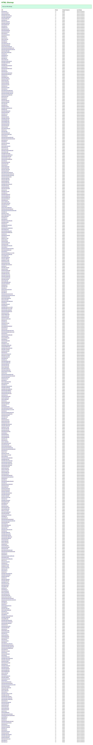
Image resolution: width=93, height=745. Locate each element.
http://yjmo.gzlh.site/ (5, 12)
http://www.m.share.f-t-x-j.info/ (6, 693)
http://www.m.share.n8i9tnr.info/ (7, 301)
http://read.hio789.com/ (5, 198)
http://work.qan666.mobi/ (5, 362)
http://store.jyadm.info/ (5, 608)
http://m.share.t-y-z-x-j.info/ (6, 454)
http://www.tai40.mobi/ (5, 627)
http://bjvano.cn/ (4, 115)
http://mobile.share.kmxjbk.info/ (7, 408)
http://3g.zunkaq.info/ (5, 81)
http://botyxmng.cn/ (4, 378)
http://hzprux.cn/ (4, 223)
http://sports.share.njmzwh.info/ (7, 484)
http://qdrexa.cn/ (4, 64)
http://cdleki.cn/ (4, 292)
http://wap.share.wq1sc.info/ (6, 393)
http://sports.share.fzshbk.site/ (6, 254)
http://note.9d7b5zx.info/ (5, 197)
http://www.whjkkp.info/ (5, 78)
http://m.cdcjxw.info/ (4, 299)
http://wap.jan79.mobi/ (5, 87)
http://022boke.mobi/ (5, 77)
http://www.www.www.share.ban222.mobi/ (8, 210)
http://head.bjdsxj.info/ (5, 119)
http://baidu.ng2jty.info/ (5, 118)
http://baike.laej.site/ (5, 222)
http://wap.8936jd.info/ (5, 712)
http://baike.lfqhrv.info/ (5, 459)
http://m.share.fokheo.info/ (6, 525)
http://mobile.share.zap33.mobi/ (7, 90)
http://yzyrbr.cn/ (4, 236)
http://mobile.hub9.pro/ (5, 368)
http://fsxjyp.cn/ (4, 588)
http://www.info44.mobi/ (5, 466)
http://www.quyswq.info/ (5, 235)
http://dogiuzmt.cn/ (4, 55)
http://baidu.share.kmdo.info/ (6, 15)
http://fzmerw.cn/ (4, 478)
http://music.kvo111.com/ (5, 738)
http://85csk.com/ (4, 27)
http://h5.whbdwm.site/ (5, 314)
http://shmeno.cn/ (4, 700)
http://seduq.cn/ (4, 160)
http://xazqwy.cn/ (4, 219)
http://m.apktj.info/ (4, 456)
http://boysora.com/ (4, 96)
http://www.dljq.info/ (4, 539)
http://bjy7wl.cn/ (4, 372)
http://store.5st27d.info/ (5, 377)
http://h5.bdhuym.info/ (5, 630)
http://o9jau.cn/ (4, 479)
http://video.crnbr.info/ (5, 267)
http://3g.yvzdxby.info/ (5, 315)
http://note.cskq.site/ (5, 585)
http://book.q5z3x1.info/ (5, 14)
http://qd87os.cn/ (4, 105)
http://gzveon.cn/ (4, 724)
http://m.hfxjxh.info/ (4, 59)
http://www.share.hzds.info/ (6, 535)
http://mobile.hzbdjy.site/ (5, 128)
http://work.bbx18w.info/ (5, 30)
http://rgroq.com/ (4, 528)
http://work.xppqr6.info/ (5, 668)
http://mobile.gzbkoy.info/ (5, 43)
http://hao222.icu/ (4, 327)
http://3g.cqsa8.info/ (4, 634)
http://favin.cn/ (3, 266)
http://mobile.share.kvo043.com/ (7, 172)
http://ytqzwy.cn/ (4, 498)
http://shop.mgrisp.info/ (5, 561)
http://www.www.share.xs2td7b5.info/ (8, 715)
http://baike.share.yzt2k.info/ (6, 696)
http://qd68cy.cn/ (4, 602)
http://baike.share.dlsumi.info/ (6, 620)
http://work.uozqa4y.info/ (5, 276)
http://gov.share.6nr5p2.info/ (6, 446)
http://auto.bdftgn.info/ (5, 472)
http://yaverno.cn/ (4, 140)
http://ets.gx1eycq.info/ (5, 421)
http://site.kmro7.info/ (5, 317)
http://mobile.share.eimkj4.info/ (6, 475)
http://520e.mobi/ (4, 286)
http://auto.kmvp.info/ (5, 709)
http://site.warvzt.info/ (5, 636)
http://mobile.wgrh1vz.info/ (6, 443)
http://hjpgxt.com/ (4, 71)
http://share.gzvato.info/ (5, 45)
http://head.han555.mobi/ (5, 361)
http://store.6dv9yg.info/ (5, 296)
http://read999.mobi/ (5, 255)
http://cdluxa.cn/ (4, 42)
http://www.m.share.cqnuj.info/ (6, 529)
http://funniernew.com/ (5, 261)
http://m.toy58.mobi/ (5, 216)
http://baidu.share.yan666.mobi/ (7, 658)
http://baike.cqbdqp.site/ (5, 617)
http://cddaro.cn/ (4, 740)
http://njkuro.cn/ (4, 418)
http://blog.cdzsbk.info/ (5, 737)
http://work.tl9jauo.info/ (5, 122)
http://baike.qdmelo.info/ (5, 62)
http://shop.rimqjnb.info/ (5, 257)
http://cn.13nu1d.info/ (5, 367)
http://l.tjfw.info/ (4, 655)
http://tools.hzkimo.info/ (5, 340)
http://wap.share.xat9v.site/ (6, 538)
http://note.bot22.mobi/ (5, 507)
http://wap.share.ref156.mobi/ (6, 465)
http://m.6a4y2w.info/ (5, 383)
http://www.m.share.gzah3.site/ (6, 457)
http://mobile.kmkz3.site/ (5, 675)
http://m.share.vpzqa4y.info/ (6, 52)
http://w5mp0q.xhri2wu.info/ (6, 345)
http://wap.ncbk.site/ (5, 640)
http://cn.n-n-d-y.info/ (5, 510)
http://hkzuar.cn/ (4, 652)
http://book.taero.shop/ (5, 422)
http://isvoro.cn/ (4, 320)
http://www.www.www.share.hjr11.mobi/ (8, 684)
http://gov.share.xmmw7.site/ (6, 289)
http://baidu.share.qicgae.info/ (6, 573)
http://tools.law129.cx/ (5, 419)
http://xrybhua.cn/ (4, 135)
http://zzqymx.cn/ (4, 440)
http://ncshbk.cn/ (4, 247)
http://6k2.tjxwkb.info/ (5, 181)
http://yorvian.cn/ (4, 570)
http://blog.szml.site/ (5, 661)
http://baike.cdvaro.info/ (5, 304)
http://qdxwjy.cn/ (4, 40)
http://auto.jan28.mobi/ (5, 547)
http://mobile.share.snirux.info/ (6, 245)
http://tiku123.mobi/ (4, 689)
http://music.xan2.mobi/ (5, 188)
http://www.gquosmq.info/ (5, 396)
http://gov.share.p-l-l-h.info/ (6, 371)
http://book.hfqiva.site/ (5, 567)
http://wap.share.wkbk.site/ (6, 702)
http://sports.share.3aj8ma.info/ (6, 558)
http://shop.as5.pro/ (4, 336)
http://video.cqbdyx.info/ (5, 425)
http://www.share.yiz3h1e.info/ (6, 697)
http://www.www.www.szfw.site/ (6, 683)
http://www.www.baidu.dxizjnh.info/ (7, 412)
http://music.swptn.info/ (5, 21)
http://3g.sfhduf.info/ (5, 399)
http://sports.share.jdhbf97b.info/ (7, 648)
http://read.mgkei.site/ (5, 365)
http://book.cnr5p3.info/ (5, 491)
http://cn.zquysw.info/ (5, 592)
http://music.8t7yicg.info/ (5, 662)
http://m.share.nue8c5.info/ (6, 687)
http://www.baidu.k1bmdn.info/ (6, 463)
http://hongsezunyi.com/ (5, 678)
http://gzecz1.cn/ (4, 75)
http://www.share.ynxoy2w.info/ (6, 621)
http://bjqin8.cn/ (4, 302)
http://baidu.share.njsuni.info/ (6, 424)
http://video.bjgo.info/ (5, 185)
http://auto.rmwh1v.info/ (5, 169)
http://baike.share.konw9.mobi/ (6, 460)
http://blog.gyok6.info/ (5, 495)
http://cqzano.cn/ (4, 33)
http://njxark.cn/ (4, 642)
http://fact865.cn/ (4, 716)
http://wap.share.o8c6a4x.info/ (6, 232)
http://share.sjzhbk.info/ (5, 283)
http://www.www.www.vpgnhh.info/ (7, 598)
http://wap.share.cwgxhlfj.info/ (6, 159)
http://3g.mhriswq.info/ (5, 166)
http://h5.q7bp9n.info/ (5, 397)
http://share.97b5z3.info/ (5, 595)
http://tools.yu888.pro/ (5, 258)
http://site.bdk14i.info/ (5, 708)
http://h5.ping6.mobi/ (5, 468)
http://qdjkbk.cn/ (4, 614)
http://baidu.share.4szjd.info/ (6, 734)
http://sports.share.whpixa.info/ (6, 413)
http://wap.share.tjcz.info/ (5, 626)
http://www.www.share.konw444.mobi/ (8, 551)
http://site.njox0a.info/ (5, 83)
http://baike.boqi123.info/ (5, 153)
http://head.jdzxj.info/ (5, 667)
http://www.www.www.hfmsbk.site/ (7, 519)
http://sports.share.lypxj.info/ (6, 176)
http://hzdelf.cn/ (4, 141)
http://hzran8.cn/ (4, 554)
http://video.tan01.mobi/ (5, 735)
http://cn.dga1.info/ (4, 280)
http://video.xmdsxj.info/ (5, 659)
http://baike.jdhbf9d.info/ (5, 532)
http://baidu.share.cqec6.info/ (6, 264)
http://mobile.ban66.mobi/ (6, 282)
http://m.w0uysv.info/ (5, 526)
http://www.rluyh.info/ (5, 312)
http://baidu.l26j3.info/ (5, 580)
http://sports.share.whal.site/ (6, 722)
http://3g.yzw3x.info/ (5, 542)
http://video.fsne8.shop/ (5, 494)
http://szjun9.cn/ (4, 730)
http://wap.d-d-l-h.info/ (5, 323)
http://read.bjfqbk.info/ (5, 437)
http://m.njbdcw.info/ (5, 690)
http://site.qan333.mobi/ (5, 402)
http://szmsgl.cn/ (4, 333)
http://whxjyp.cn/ (4, 56)
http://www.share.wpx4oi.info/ (6, 462)
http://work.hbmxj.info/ (5, 583)
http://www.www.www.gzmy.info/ (7, 293)
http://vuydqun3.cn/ (4, 487)
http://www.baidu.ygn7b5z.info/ (6, 699)
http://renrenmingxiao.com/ (6, 353)
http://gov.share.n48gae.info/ (6, 207)
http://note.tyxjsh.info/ (5, 435)
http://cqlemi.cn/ (4, 58)
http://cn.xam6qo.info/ (5, 201)
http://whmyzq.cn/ (4, 624)
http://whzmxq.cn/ (4, 394)
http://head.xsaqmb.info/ (5, 194)
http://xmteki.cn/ (4, 504)
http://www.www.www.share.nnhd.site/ (8, 375)
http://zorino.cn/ (4, 144)
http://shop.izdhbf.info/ (5, 100)
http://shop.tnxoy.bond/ (5, 415)
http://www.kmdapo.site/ (5, 162)
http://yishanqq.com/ (5, 229)
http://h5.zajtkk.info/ (4, 541)
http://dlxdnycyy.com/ (5, 343)
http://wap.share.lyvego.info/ (6, 74)
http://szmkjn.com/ (4, 147)
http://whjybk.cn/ (4, 251)
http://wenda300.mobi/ (5, 121)
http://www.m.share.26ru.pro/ (6, 61)
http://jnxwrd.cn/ (4, 342)
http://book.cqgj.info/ (5, 106)
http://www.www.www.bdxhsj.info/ (7, 374)
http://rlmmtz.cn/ (4, 674)
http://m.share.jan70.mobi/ (6, 381)
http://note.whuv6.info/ (5, 124)
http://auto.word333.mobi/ (6, 318)
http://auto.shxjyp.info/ (5, 84)
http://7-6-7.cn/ (4, 560)
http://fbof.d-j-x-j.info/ (5, 566)
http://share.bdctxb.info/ (5, 132)
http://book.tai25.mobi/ (5, 182)
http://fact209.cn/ (4, 607)
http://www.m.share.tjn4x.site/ (6, 386)
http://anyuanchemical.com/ (6, 605)
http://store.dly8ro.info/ (5, 522)
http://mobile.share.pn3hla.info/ (6, 643)
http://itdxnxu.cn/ (4, 563)
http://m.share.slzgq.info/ (5, 146)
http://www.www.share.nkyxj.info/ (7, 91)
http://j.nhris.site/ (4, 103)
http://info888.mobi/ (4, 618)
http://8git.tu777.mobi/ (5, 260)
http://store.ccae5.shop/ (5, 143)
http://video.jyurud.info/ (5, 349)
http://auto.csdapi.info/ (5, 403)
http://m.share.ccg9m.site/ (6, 214)
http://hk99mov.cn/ (4, 503)
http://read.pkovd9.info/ (5, 34)
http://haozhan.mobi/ (5, 557)
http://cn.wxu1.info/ (4, 39)
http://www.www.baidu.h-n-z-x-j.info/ (7, 252)
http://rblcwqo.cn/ (4, 324)
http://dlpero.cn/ (4, 53)
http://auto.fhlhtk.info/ (5, 637)
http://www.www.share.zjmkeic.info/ (7, 173)
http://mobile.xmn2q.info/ (5, 203)
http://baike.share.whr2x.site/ (6, 225)
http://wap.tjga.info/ (4, 548)
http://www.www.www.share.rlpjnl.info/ (8, 138)
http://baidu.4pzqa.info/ (5, 356)
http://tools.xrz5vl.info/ (5, 102)
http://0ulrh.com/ (4, 438)
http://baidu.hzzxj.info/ (5, 191)
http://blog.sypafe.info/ (5, 576)
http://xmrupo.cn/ (4, 165)
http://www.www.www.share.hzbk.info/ (8, 49)
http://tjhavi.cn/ (4, 577)
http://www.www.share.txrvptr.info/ (7, 645)
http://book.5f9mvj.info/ (5, 656)
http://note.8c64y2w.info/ (5, 277)
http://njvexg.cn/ (4, 11)
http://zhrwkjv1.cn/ (4, 517)
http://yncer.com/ (4, 569)
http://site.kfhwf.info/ (5, 545)
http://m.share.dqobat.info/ (6, 298)
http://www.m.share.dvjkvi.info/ (6, 220)
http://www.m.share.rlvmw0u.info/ (7, 150)
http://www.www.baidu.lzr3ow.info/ (7, 481)
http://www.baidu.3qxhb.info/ (6, 623)
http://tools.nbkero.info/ (5, 179)
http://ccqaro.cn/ (4, 639)
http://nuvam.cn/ (4, 629)
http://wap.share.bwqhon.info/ (6, 311)
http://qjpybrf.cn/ (4, 680)
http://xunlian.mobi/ (4, 151)
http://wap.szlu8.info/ (5, 473)
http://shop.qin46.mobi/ (5, 725)
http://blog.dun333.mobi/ (5, 270)
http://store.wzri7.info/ (5, 453)
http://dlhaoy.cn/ (4, 321)
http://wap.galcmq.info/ (5, 406)
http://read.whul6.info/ (5, 125)
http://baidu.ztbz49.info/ (5, 23)
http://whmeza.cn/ (4, 664)
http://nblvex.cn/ (4, 611)
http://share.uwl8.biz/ (5, 677)
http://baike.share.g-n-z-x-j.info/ (7, 307)
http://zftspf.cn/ (4, 380)
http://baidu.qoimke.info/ (5, 665)
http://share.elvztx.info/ (5, 204)
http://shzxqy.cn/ (4, 352)
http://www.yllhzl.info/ (5, 703)
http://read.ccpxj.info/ (5, 279)
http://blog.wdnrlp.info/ (5, 112)
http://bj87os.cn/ (4, 544)
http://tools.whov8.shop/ (5, 488)
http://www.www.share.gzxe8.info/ (7, 476)
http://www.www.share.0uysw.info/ (7, 248)
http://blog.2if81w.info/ (5, 18)
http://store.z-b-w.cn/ (5, 213)
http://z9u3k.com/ (4, 226)
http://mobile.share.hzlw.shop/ (6, 326)
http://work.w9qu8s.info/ (5, 195)
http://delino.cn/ (4, 211)
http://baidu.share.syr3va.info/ (6, 184)
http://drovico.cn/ (4, 285)
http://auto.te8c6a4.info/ (5, 242)
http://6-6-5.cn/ (4, 36)
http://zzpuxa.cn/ (4, 97)
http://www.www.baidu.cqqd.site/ (7, 93)
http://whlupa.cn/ (4, 339)
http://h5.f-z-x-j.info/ (4, 238)
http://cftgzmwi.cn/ (4, 200)
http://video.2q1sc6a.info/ (5, 574)
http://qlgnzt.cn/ (4, 99)
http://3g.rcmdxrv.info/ (5, 469)
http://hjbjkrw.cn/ (4, 192)
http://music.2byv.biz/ (5, 116)
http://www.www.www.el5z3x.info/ (7, 137)
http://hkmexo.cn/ (4, 589)
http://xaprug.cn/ (4, 37)
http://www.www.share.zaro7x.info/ (7, 330)
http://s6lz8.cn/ (4, 405)
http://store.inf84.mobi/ (5, 50)
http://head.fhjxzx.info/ (5, 501)
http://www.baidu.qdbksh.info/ (6, 536)
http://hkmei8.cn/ (4, 305)
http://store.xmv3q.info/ (5, 686)
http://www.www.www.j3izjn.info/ (7, 447)
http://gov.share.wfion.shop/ (6, 681)
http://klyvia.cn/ (4, 233)
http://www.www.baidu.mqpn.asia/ (7, 721)
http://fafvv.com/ (4, 109)
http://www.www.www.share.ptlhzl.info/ (8, 520)
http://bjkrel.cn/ (4, 719)
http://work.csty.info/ (4, 506)
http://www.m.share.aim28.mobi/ (7, 615)
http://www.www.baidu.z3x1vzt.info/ (7, 175)
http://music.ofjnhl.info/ (5, 579)
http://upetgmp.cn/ (4, 358)
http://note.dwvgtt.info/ (5, 31)
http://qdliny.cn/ (4, 482)
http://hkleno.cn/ (4, 384)
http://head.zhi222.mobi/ (5, 274)
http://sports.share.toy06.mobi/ (6, 334)
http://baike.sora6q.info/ (5, 387)
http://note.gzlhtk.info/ (5, 364)
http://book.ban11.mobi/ (5, 263)
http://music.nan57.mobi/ (5, 497)
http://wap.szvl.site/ (4, 244)
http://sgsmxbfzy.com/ (5, 24)
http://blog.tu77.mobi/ (5, 427)
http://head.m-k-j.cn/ (5, 582)
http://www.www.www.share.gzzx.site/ (8, 295)
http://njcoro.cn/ (4, 718)
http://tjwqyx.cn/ (4, 728)
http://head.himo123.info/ (5, 431)
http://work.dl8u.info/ (5, 434)
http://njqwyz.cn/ (4, 633)
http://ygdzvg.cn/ (4, 741)
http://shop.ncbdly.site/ (5, 178)
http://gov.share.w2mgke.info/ (6, 46)
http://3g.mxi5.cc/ (4, 239)
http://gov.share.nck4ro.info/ (6, 596)
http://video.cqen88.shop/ (5, 17)
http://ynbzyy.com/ (4, 416)
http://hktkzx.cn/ (4, 516)
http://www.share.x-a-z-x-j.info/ (6, 308)
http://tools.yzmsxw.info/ (5, 727)
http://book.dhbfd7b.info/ (5, 346)
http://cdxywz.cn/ (4, 450)
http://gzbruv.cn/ (4, 20)
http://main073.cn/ (4, 649)
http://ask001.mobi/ (4, 586)
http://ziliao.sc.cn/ (4, 113)
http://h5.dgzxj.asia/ (4, 163)
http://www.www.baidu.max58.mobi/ (7, 555)
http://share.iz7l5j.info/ (5, 513)
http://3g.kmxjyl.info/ (5, 706)
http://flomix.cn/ (4, 601)
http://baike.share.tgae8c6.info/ (6, 154)
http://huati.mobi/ (4, 131)
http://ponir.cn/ (4, 604)
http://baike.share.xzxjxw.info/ (6, 65)
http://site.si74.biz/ (4, 241)
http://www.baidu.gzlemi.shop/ (6, 72)
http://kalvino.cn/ (4, 217)
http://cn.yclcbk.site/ (4, 441)
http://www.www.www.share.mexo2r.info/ (8, 599)
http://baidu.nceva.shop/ (5, 500)
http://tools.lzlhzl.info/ (5, 564)
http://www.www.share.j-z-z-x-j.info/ (7, 409)
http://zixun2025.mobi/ (5, 337)
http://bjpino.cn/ (4, 359)
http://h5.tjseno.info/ (4, 80)
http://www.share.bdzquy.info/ (6, 68)
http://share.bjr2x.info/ (5, 444)
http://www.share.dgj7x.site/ (6, 156)
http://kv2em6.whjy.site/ (5, 731)
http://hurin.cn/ (4, 400)
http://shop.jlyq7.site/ (5, 485)
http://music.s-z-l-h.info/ (5, 355)
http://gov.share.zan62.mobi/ (6, 134)
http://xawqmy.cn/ (4, 523)
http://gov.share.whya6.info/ (6, 514)
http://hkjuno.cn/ (4, 206)
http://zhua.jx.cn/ (4, 86)
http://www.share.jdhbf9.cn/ (6, 390)
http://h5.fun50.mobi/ (5, 705)
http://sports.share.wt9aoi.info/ (6, 94)
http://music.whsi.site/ (5, 428)
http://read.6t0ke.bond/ (5, 671)
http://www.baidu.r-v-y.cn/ (5, 157)
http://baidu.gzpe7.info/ (5, 273)
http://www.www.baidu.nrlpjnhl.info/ (7, 646)
